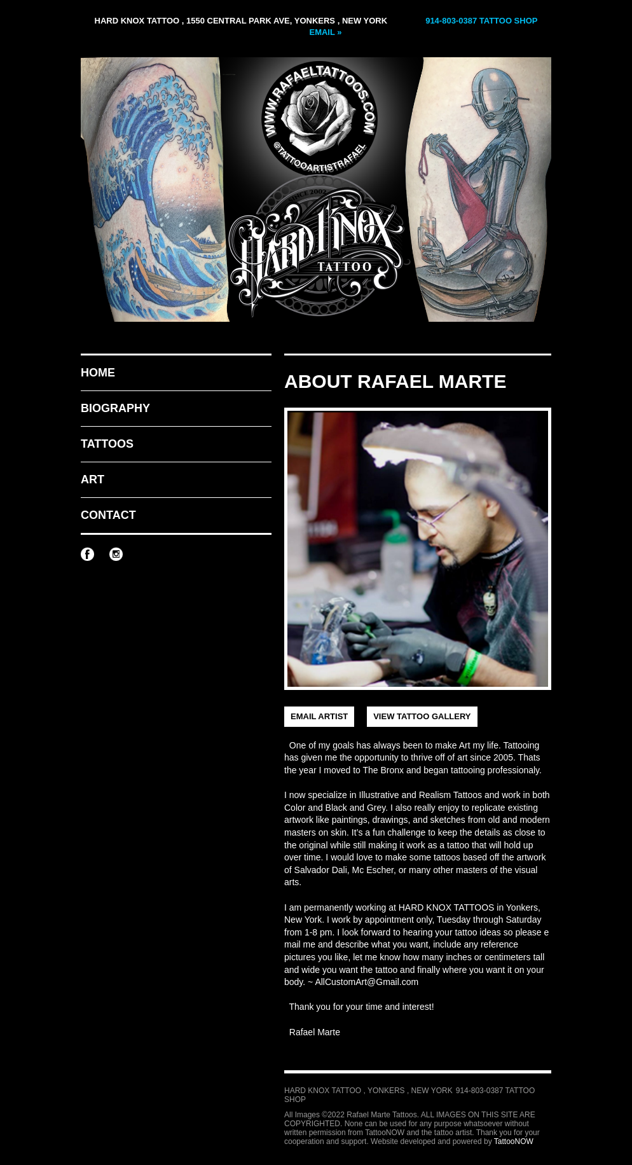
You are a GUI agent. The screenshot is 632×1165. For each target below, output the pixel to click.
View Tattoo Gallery (422, 716)
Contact (108, 515)
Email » (325, 32)
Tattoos (107, 444)
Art (92, 479)
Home (98, 372)
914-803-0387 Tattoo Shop (481, 20)
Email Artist (319, 716)
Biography (115, 408)
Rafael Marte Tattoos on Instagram (116, 554)
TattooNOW (513, 1141)
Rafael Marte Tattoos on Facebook (87, 554)
